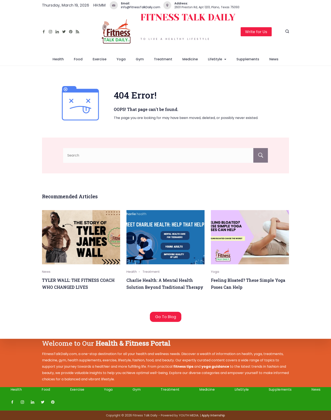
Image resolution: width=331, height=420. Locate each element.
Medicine (190, 59)
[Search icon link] (287, 32)
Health (58, 59)
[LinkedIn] (57, 31)
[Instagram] (50, 31)
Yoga (121, 59)
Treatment (163, 59)
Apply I (213, 415)
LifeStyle (217, 59)
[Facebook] (43, 31)
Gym (140, 59)
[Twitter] (64, 31)
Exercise (99, 59)
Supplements (247, 59)
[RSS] (77, 31)
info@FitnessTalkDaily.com (140, 7)
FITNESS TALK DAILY (187, 17)
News (273, 59)
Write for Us (256, 31)
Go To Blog (165, 316)
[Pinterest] (70, 31)
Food (78, 59)
